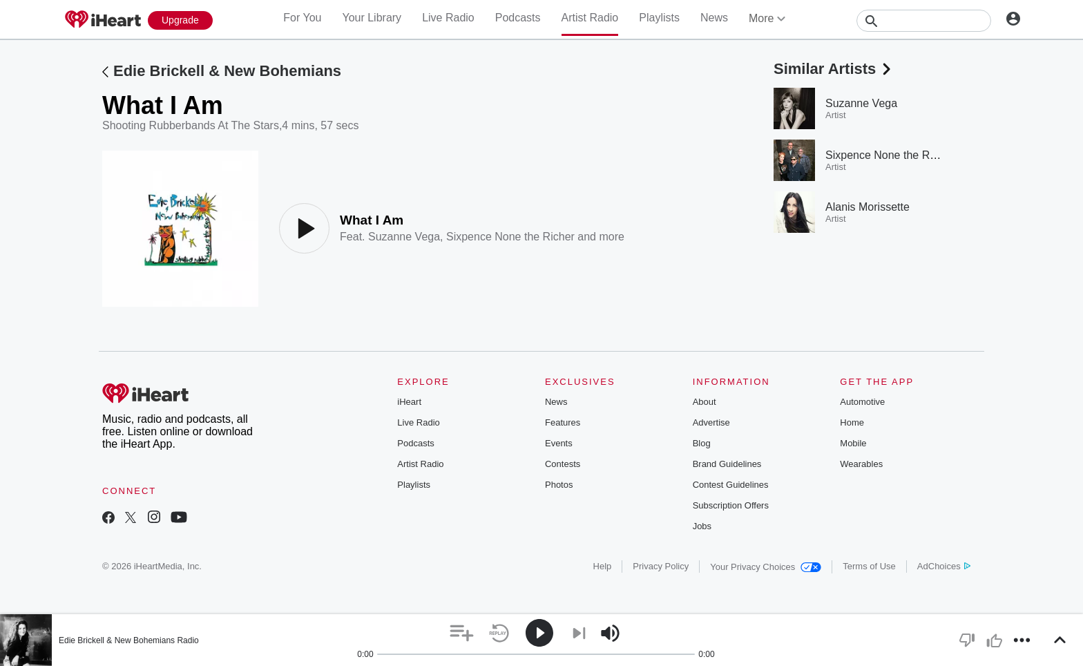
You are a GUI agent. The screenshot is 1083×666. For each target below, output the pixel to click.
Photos (559, 484)
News (714, 17)
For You (302, 17)
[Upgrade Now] (180, 20)
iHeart (409, 402)
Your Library (371, 17)
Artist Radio (590, 17)
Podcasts (518, 17)
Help (602, 566)
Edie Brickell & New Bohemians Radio (129, 640)
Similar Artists (834, 68)
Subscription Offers (731, 505)
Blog (702, 443)
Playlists (659, 17)
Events (559, 443)
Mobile (853, 443)
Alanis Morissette (867, 207)
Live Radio (448, 17)
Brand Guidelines (727, 464)
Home (852, 422)
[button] (462, 633)
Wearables (861, 464)
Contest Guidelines (731, 484)
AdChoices (943, 566)
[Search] (923, 21)
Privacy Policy (661, 566)
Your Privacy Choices (765, 567)
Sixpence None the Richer (510, 236)
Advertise (711, 422)
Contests (562, 464)
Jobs (702, 526)
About (704, 402)
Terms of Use (869, 566)
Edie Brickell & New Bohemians (227, 70)
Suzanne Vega (404, 236)
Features (562, 422)
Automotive (862, 402)
